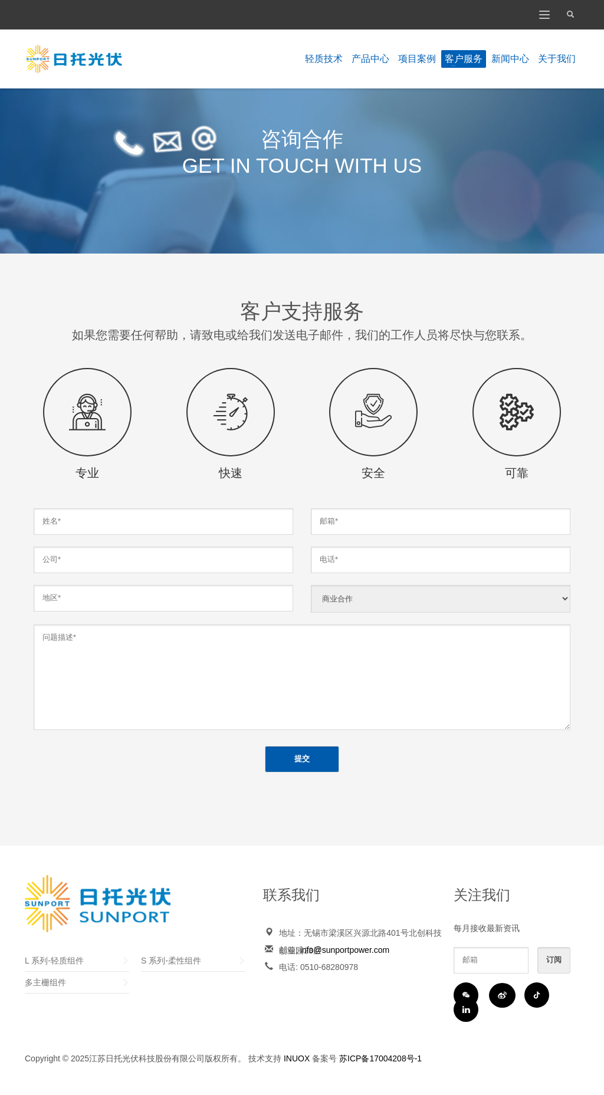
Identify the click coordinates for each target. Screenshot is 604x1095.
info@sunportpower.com (344, 950)
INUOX (297, 1058)
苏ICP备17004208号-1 (380, 1058)
